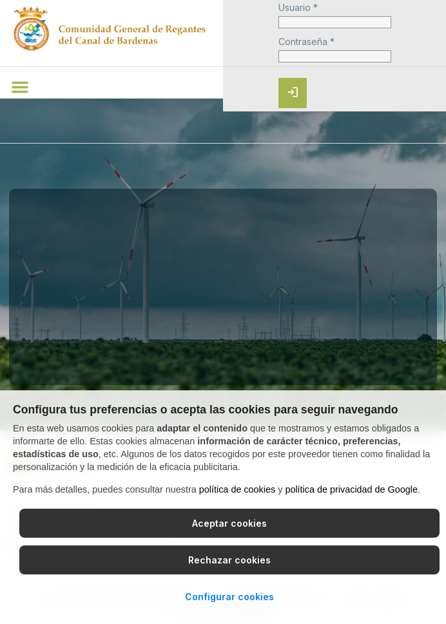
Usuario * (298, 7)
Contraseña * (306, 41)
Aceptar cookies (229, 523)
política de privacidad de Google (351, 489)
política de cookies (237, 489)
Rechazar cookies (229, 559)
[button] (20, 86)
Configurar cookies (229, 596)
